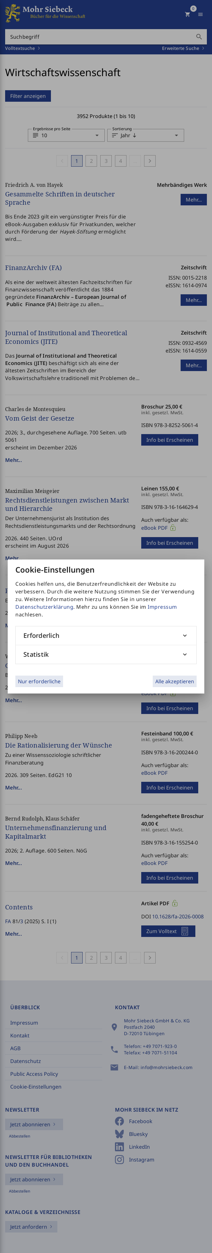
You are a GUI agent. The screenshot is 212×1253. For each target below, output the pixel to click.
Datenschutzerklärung (44, 606)
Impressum (162, 606)
